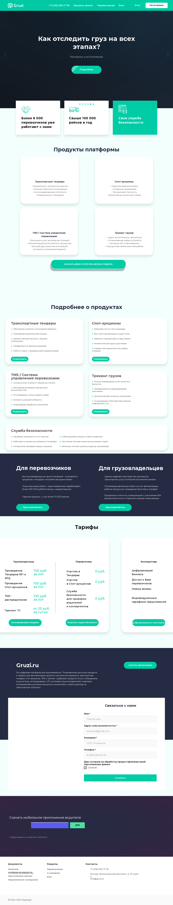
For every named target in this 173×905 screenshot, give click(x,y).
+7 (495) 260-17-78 (35, 5)
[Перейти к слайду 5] (90, 104)
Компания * (90, 737)
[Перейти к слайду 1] (79, 104)
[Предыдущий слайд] (5, 54)
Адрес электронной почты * (100, 725)
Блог (109, 5)
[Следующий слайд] (167, 54)
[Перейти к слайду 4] (88, 104)
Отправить (120, 778)
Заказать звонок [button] (56, 5)
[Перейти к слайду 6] (93, 104)
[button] (88, 264)
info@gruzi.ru (97, 879)
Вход (131, 5)
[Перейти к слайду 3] (85, 104)
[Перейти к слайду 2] (82, 104)
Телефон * (90, 750)
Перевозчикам (93, 5)
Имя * (87, 713)
